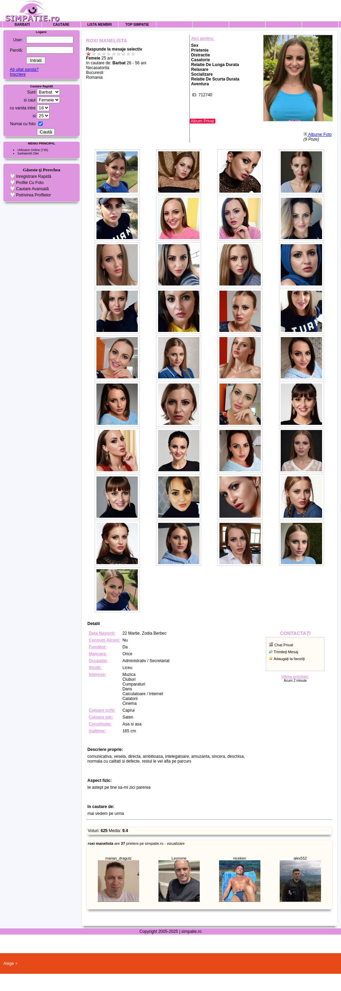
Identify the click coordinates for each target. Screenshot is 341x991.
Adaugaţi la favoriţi (289, 659)
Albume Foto (317, 134)
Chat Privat (284, 645)
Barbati (22, 24)
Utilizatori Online (28, 150)
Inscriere (18, 74)
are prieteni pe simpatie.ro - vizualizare (136, 843)
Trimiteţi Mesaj (286, 652)
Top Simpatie (137, 24)
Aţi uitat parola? (24, 69)
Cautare (61, 24)
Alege (8, 963)
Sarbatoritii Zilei (28, 153)
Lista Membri (99, 24)
